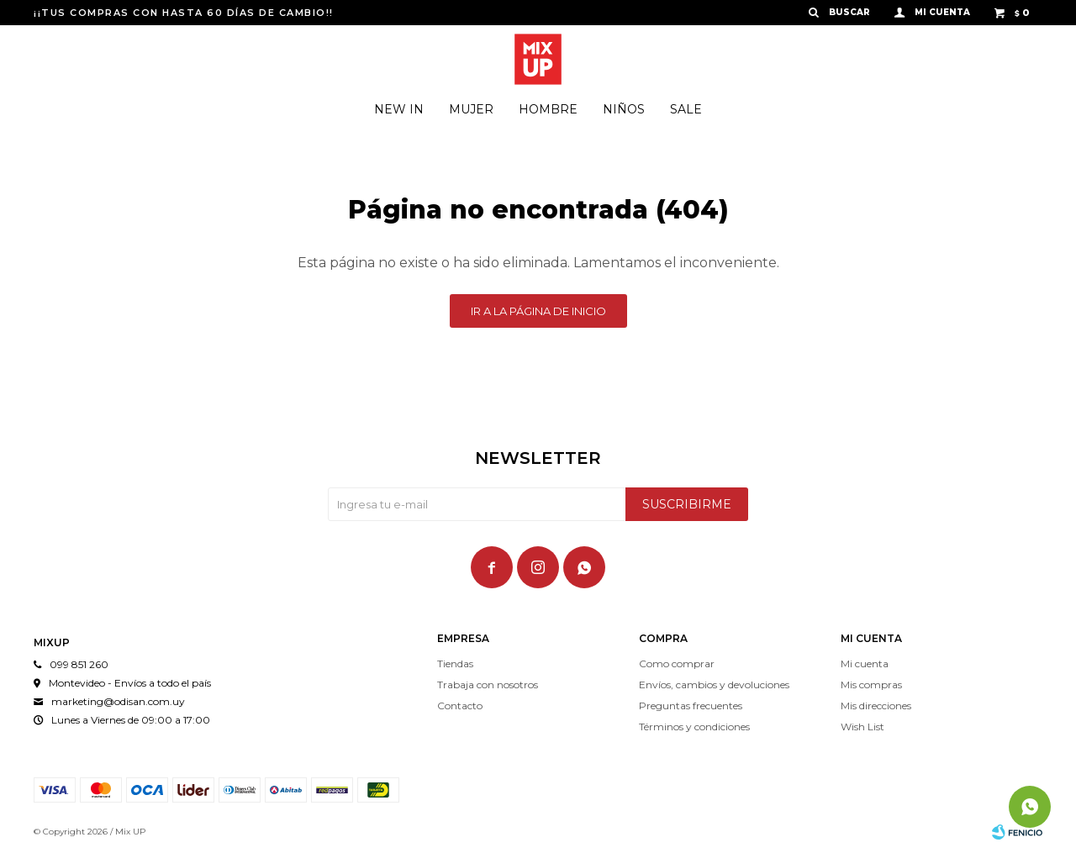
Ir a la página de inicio (538, 311)
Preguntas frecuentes (690, 705)
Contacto (460, 705)
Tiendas (455, 663)
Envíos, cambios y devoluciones (714, 684)
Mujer (471, 109)
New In (399, 109)
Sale (686, 109)
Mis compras (871, 684)
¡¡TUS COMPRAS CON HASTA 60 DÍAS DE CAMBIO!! (184, 12)
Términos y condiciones (694, 726)
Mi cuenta (865, 663)
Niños (624, 109)
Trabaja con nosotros (487, 684)
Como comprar (677, 663)
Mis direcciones (876, 705)
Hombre (548, 109)
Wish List (862, 726)
